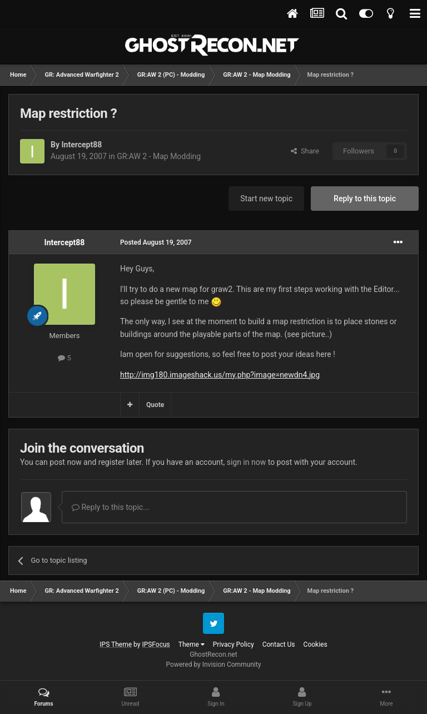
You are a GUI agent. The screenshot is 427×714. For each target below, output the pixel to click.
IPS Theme (116, 644)
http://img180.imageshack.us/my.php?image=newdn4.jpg (220, 374)
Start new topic (266, 198)
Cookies (315, 644)
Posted (156, 242)
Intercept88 (81, 144)
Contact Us (278, 644)
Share (305, 151)
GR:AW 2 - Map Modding (159, 156)
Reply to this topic (365, 198)
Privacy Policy (233, 644)
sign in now (246, 462)
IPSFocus (156, 644)
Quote (155, 405)
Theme (191, 644)
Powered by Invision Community (213, 664)
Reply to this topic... (110, 507)
